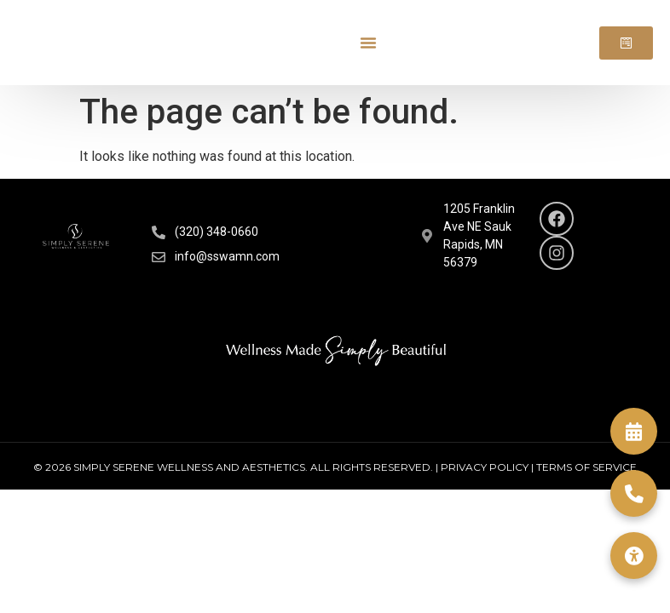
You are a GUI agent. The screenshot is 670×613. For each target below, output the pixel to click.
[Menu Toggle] (368, 42)
